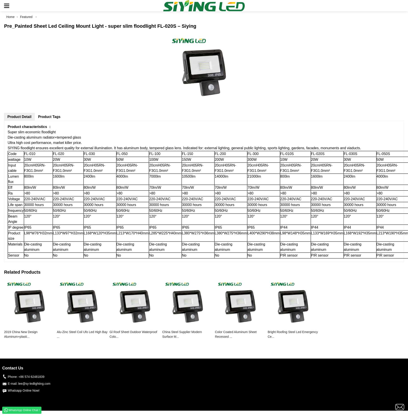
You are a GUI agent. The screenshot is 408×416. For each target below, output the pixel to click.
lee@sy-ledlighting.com (34, 383)
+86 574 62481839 (31, 377)
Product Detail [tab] (19, 117)
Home (10, 17)
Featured (26, 17)
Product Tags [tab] (49, 117)
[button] (6, 5)
